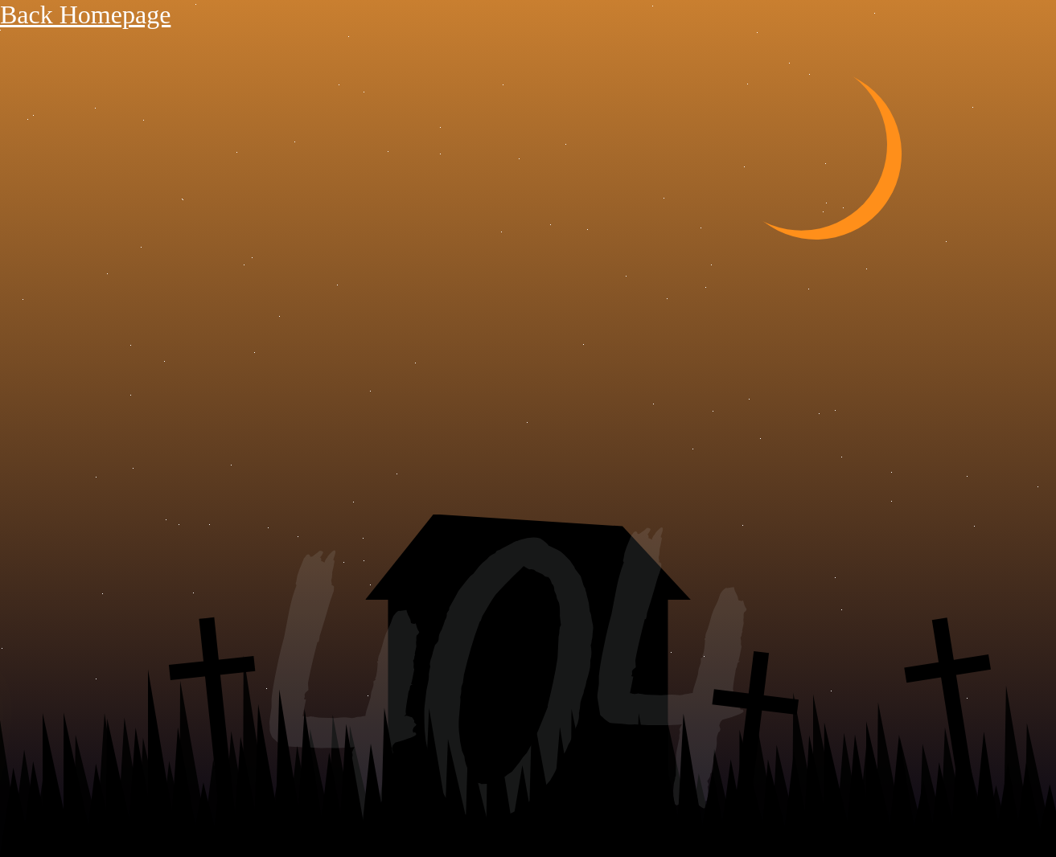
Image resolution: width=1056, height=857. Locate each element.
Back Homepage (85, 14)
